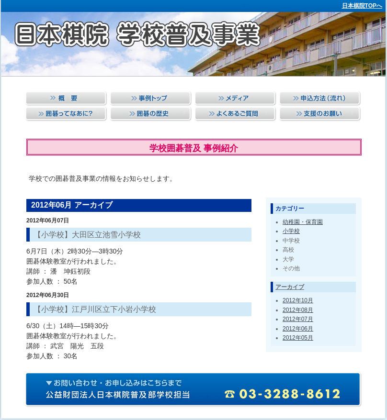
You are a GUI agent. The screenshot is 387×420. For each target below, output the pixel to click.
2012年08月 (298, 310)
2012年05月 (298, 337)
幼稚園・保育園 (303, 222)
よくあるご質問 (235, 114)
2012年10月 (298, 300)
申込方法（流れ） (319, 99)
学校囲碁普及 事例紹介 (193, 148)
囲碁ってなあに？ (66, 114)
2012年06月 (298, 328)
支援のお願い (319, 114)
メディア (235, 99)
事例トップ (151, 99)
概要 (66, 99)
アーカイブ (289, 287)
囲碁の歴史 (151, 114)
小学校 (291, 231)
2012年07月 (298, 319)
